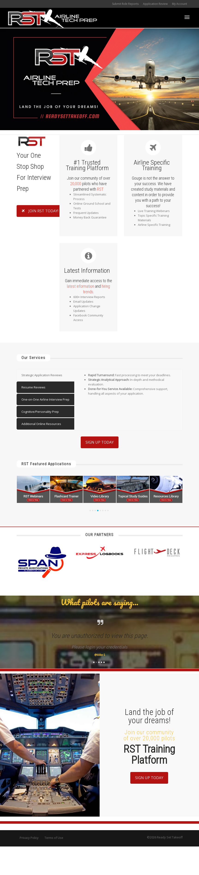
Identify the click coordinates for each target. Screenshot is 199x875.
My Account (180, 4)
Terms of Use (54, 838)
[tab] (45, 375)
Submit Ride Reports (125, 4)
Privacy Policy (29, 838)
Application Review (155, 4)
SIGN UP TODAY (100, 442)
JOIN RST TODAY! (39, 210)
